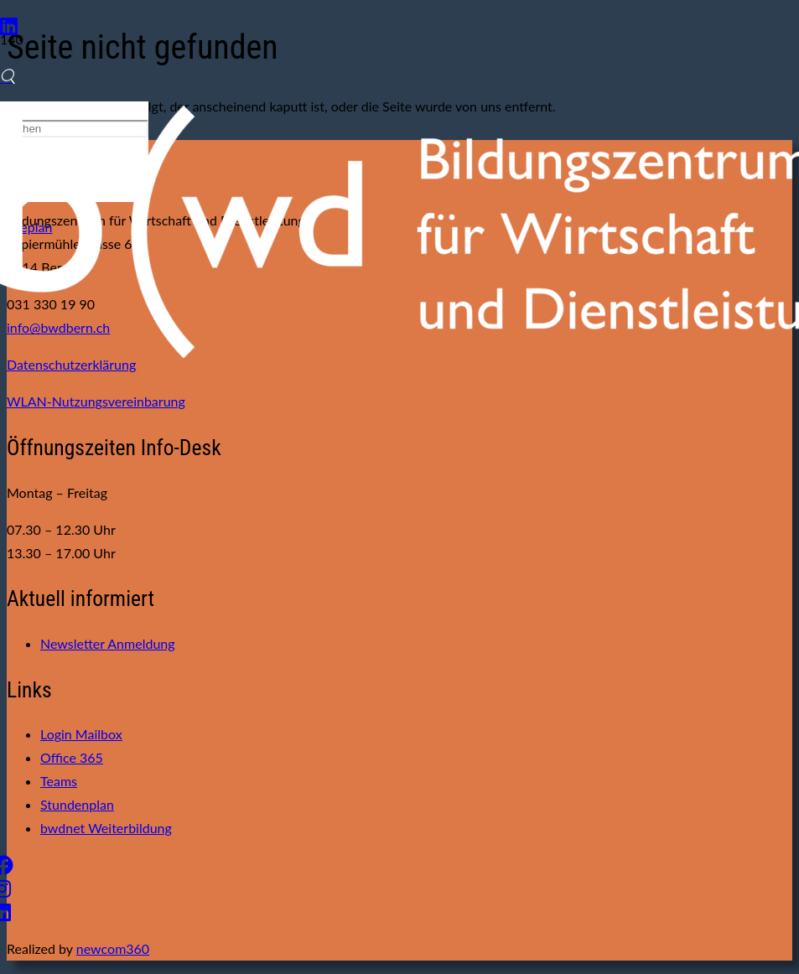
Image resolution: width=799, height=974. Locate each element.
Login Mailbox (81, 734)
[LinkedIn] (9, 25)
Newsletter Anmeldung (107, 643)
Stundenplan (77, 804)
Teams (58, 781)
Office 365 (71, 757)
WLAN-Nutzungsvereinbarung (96, 401)
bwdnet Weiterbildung (106, 828)
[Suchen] (7, 76)
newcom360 (112, 948)
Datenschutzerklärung (71, 364)
